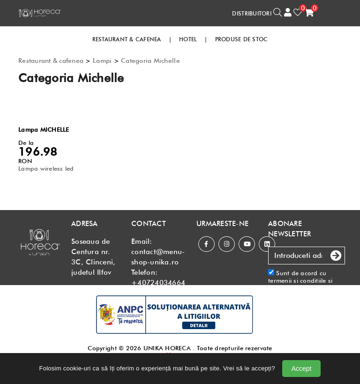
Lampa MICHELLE (43, 129)
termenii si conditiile (297, 280)
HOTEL (188, 39)
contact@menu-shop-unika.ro (158, 257)
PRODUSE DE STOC (241, 39)
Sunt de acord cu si (306, 284)
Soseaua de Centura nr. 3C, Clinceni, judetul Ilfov (93, 257)
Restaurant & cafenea (50, 60)
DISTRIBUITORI (251, 13)
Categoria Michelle (150, 60)
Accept (302, 368)
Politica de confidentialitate (291, 291)
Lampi (102, 60)
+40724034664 (158, 283)
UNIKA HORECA (167, 348)
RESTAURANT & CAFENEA (126, 39)
